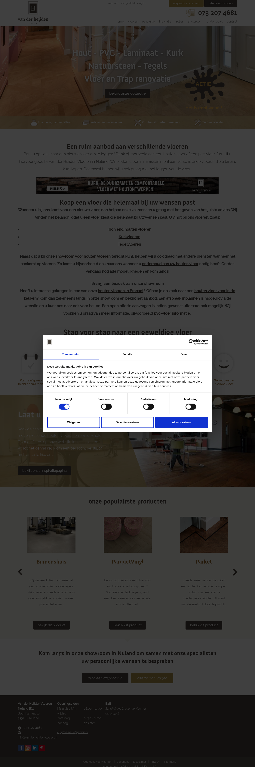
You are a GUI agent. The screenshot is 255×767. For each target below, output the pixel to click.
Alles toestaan (181, 422)
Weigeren (73, 422)
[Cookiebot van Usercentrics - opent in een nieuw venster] (191, 342)
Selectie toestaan (127, 422)
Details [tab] (127, 354)
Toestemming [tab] (71, 354)
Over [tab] (184, 354)
